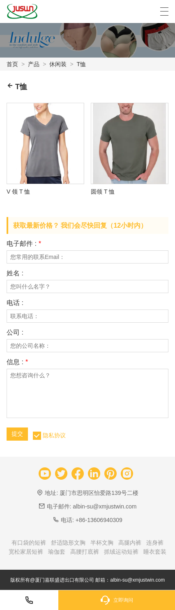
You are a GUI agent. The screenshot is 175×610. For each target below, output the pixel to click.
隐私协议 (54, 435)
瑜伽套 (56, 551)
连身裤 (154, 542)
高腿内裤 (129, 542)
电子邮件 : (24, 243)
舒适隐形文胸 (68, 542)
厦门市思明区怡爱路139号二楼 (99, 493)
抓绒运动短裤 (121, 551)
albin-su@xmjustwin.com (104, 506)
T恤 (81, 64)
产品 (33, 64)
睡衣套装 (154, 551)
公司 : (15, 332)
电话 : (15, 303)
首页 (12, 64)
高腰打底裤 (84, 551)
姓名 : (15, 273)
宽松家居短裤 (26, 551)
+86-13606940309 (99, 520)
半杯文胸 (101, 542)
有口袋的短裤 (29, 542)
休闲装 (58, 64)
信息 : (17, 362)
